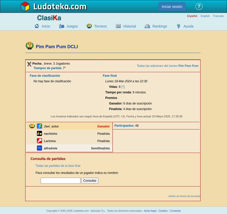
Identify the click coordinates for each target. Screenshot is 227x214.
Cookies (162, 210)
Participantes (124, 125)
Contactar (175, 210)
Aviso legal (150, 210)
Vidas (113, 87)
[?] (123, 87)
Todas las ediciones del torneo (167, 66)
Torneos (100, 26)
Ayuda (188, 26)
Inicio (46, 26)
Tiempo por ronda (118, 92)
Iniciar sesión (172, 7)
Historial (129, 26)
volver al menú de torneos (184, 196)
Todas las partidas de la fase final (58, 166)
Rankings (159, 26)
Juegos (72, 26)
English (205, 16)
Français (218, 16)
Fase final (110, 75)
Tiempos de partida (47, 68)
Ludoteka (51, 6)
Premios (111, 98)
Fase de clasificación (45, 75)
